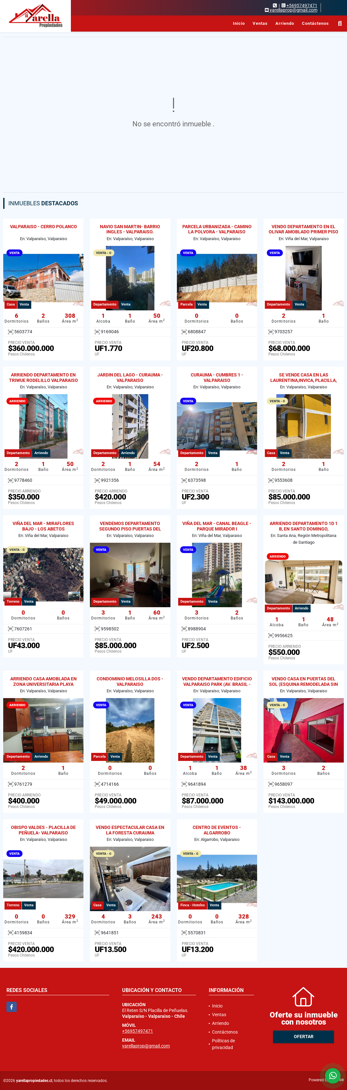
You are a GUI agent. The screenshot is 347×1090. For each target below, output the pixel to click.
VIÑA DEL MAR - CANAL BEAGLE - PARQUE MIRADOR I (216, 526)
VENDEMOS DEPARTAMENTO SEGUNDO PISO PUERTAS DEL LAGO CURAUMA (130, 529)
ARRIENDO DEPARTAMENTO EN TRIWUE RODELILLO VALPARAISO (43, 377)
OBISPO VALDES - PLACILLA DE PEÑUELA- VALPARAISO (43, 830)
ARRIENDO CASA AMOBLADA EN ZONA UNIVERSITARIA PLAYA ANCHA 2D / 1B (43, 684)
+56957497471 (301, 5)
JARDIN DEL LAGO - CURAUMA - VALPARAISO (130, 377)
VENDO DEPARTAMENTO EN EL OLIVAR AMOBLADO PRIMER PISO (303, 229)
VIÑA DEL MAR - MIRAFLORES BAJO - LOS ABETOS (43, 526)
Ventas (260, 23)
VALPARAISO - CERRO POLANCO (43, 226)
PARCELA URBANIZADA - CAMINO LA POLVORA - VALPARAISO (217, 229)
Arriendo (284, 23)
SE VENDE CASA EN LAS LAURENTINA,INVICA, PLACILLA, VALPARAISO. (303, 380)
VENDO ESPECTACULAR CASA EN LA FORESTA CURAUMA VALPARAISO (130, 833)
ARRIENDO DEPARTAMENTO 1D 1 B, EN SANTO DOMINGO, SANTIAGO (304, 529)
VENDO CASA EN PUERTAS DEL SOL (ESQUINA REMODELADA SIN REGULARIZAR (303, 684)
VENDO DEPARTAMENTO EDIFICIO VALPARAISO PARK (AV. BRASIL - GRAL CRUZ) (217, 684)
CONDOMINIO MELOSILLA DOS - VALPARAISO (130, 681)
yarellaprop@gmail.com (146, 1045)
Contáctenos (315, 23)
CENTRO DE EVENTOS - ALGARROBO (217, 830)
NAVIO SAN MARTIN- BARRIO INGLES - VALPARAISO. (130, 229)
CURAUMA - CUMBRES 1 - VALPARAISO (217, 377)
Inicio (239, 23)
